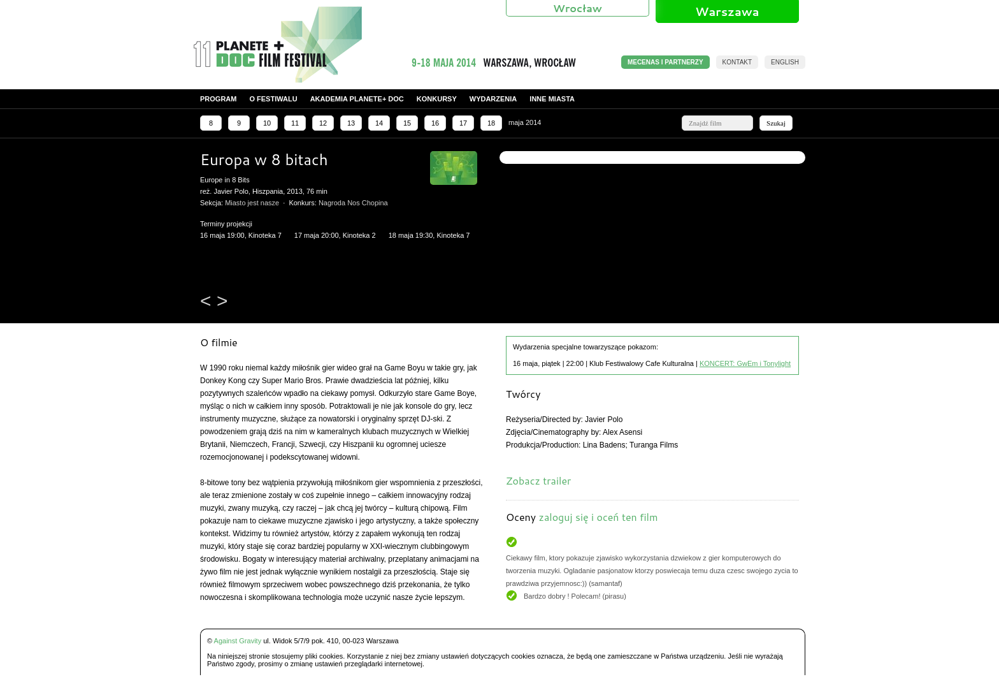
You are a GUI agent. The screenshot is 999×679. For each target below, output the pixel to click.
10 (267, 123)
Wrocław (577, 8)
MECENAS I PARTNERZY (665, 62)
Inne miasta (552, 99)
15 (407, 123)
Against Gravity (238, 641)
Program (218, 99)
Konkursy (437, 99)
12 (323, 123)
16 (435, 123)
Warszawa (727, 11)
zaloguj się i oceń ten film (598, 516)
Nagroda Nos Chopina (353, 203)
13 (351, 123)
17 (463, 123)
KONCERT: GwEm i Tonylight (745, 363)
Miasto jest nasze (252, 203)
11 (295, 123)
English (785, 62)
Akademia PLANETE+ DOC (357, 99)
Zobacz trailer (538, 480)
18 (491, 123)
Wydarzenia (493, 99)
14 (379, 123)
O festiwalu (273, 99)
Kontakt (737, 62)
